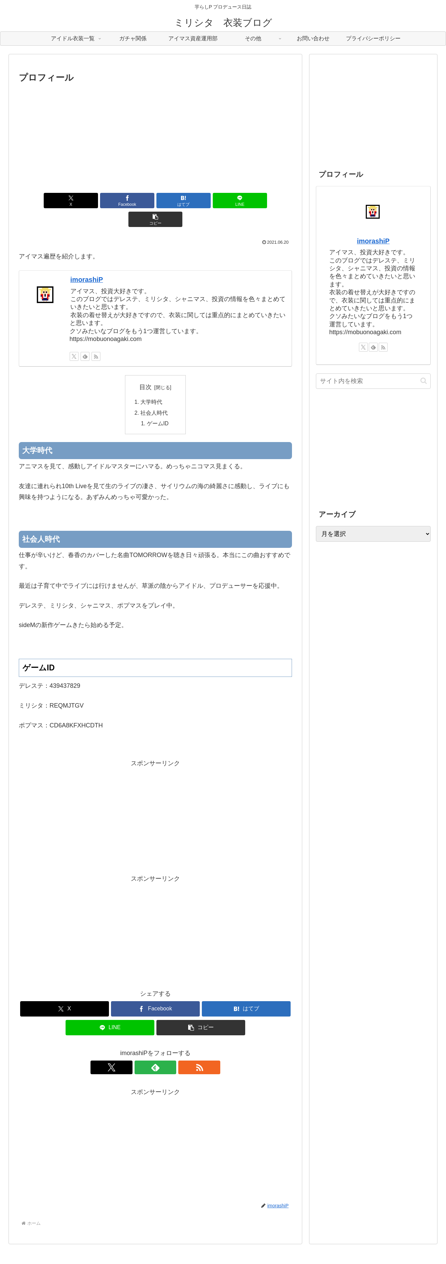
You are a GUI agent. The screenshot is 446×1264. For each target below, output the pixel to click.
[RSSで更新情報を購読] (96, 337)
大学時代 (152, 384)
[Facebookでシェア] (109, 200)
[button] (247, 200)
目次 (145, 368)
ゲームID (158, 406)
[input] (373, 381)
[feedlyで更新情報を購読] (85, 337)
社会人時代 (154, 395)
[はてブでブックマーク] (155, 200)
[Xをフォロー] (74, 337)
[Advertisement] (155, 136)
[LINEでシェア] (201, 200)
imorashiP (86, 261)
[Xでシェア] (63, 200)
